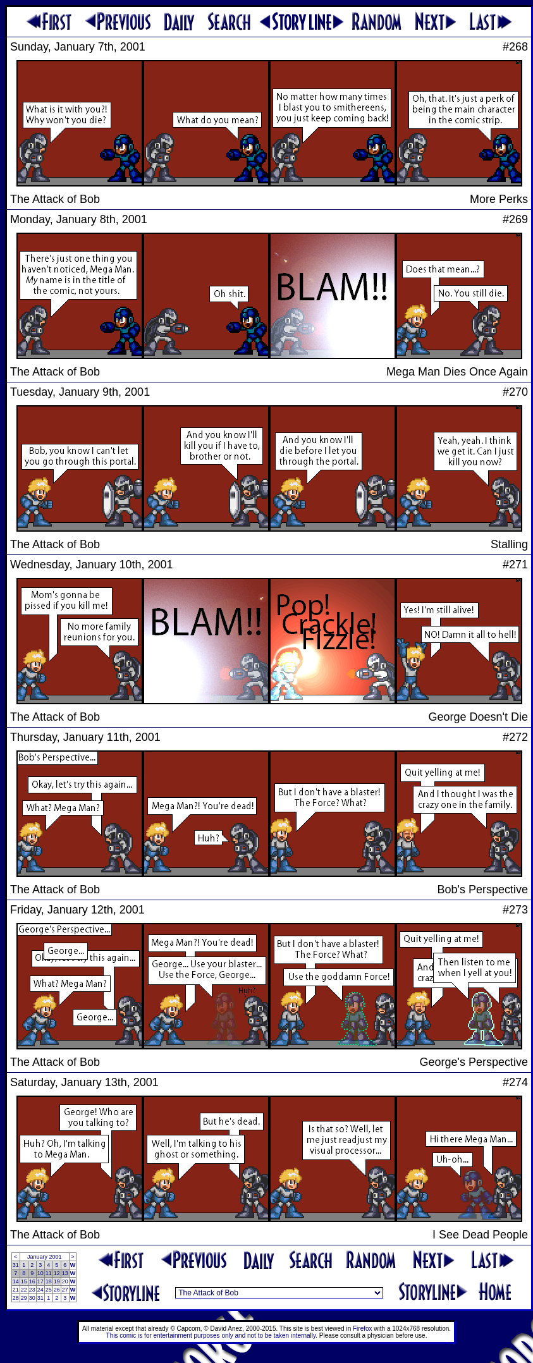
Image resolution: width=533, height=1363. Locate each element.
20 (65, 1281)
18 (49, 1281)
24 (40, 1290)
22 (24, 1290)
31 (16, 1265)
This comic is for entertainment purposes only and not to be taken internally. (211, 1335)
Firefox (362, 1328)
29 (24, 1298)
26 (57, 1290)
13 (65, 1273)
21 (16, 1290)
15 (24, 1281)
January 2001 (44, 1257)
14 (16, 1281)
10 (40, 1273)
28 (16, 1298)
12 (57, 1273)
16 (32, 1281)
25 (49, 1290)
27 (65, 1290)
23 (32, 1290)
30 (32, 1298)
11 (49, 1273)
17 (40, 1281)
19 (57, 1281)
